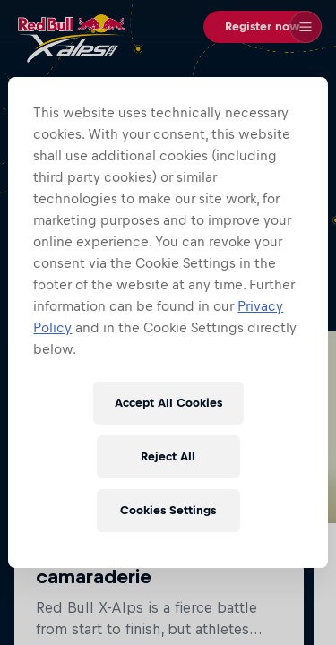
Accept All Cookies (168, 402)
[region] (167, 322)
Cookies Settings (168, 510)
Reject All (168, 456)
